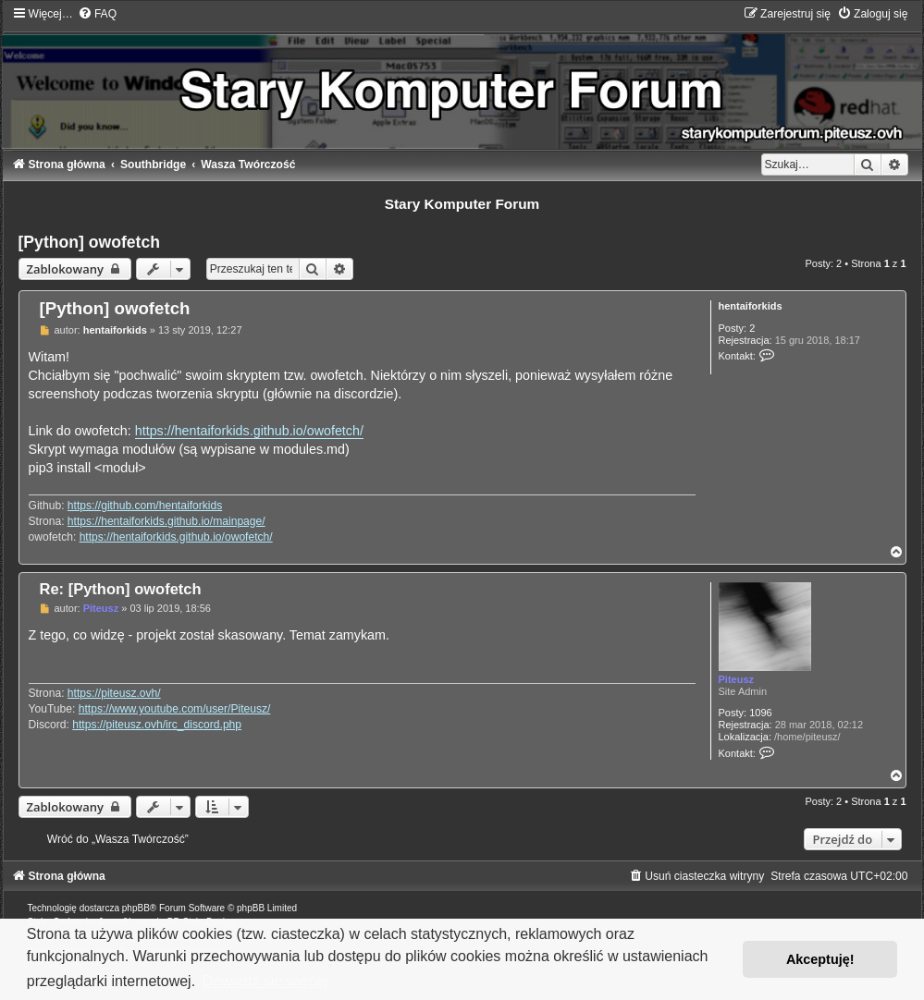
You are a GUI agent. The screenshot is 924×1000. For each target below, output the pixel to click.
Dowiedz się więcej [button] (265, 981)
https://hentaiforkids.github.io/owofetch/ (249, 430)
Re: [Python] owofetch (121, 588)
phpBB (136, 908)
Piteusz (737, 679)
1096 (760, 712)
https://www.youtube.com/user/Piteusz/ (175, 708)
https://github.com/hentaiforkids (145, 505)
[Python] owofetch (89, 242)
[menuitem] (97, 13)
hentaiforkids (750, 305)
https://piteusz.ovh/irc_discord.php (156, 724)
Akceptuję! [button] (820, 959)
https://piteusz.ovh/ (114, 693)
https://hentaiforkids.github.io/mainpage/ (166, 521)
